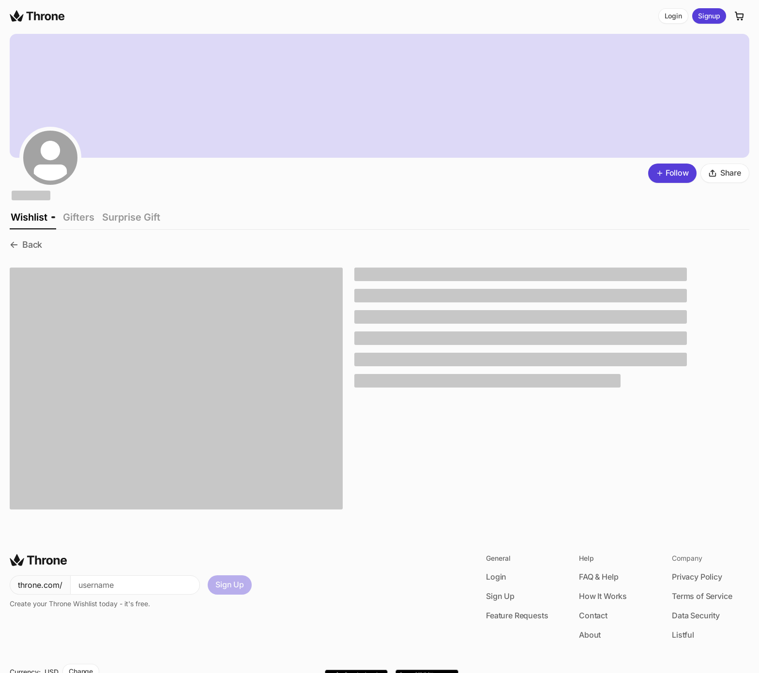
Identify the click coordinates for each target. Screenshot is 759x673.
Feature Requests (517, 615)
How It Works (603, 596)
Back (26, 244)
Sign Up (229, 584)
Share (725, 173)
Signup (709, 16)
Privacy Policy (697, 577)
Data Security (696, 615)
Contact (593, 615)
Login (673, 16)
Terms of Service (702, 596)
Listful (683, 635)
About (590, 635)
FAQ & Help (598, 577)
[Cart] (739, 16)
